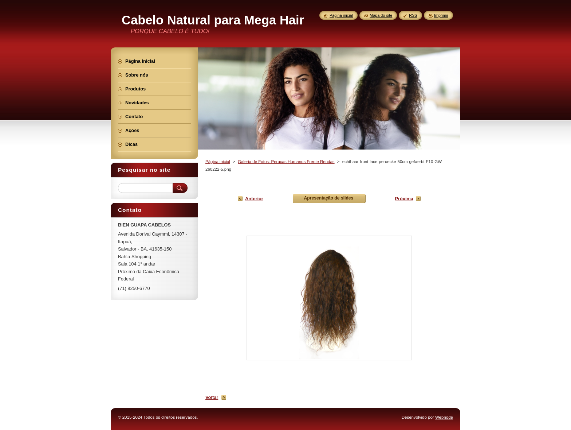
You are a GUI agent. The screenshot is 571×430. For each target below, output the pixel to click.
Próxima (404, 198)
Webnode (444, 417)
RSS (413, 15)
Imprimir (441, 15)
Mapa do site (381, 15)
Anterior (254, 198)
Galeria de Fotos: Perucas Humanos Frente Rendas (286, 161)
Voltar (211, 397)
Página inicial (217, 161)
